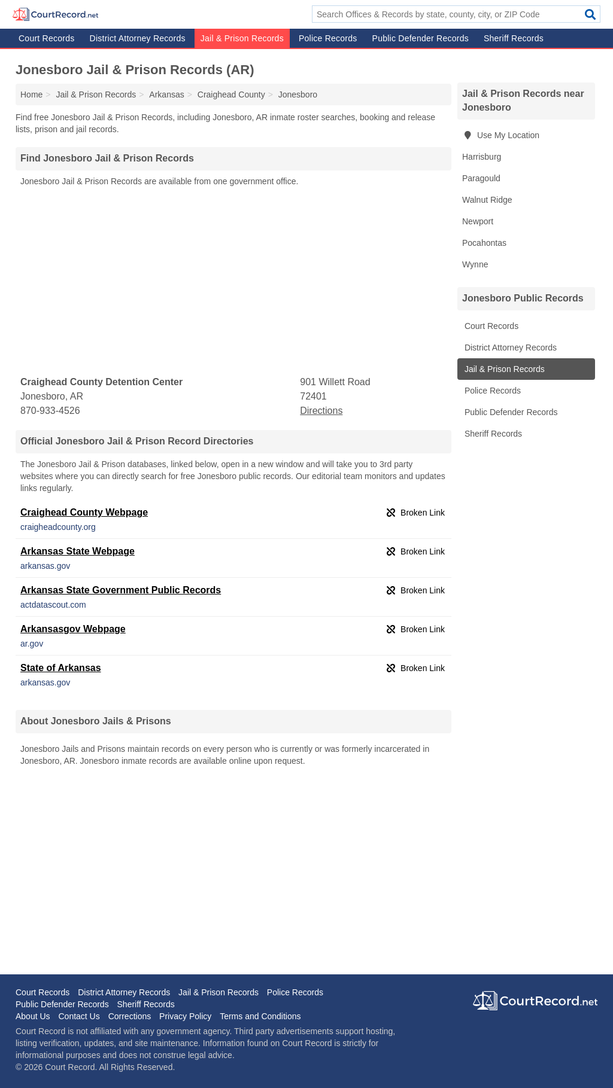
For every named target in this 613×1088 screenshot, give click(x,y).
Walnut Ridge (487, 200)
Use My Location (500, 135)
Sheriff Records (514, 38)
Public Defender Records (420, 38)
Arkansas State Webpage (77, 551)
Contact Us (78, 1016)
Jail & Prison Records (242, 38)
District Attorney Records (138, 38)
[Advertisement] (233, 281)
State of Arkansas (60, 668)
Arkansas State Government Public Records (120, 590)
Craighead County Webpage (84, 512)
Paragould (481, 178)
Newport (477, 221)
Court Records (47, 38)
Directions (321, 411)
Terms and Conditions (260, 1016)
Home (31, 94)
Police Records (328, 38)
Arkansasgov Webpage (73, 629)
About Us (33, 1016)
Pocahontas (484, 243)
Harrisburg (481, 156)
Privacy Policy (185, 1016)
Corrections (129, 1016)
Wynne (475, 264)
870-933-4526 (50, 411)
